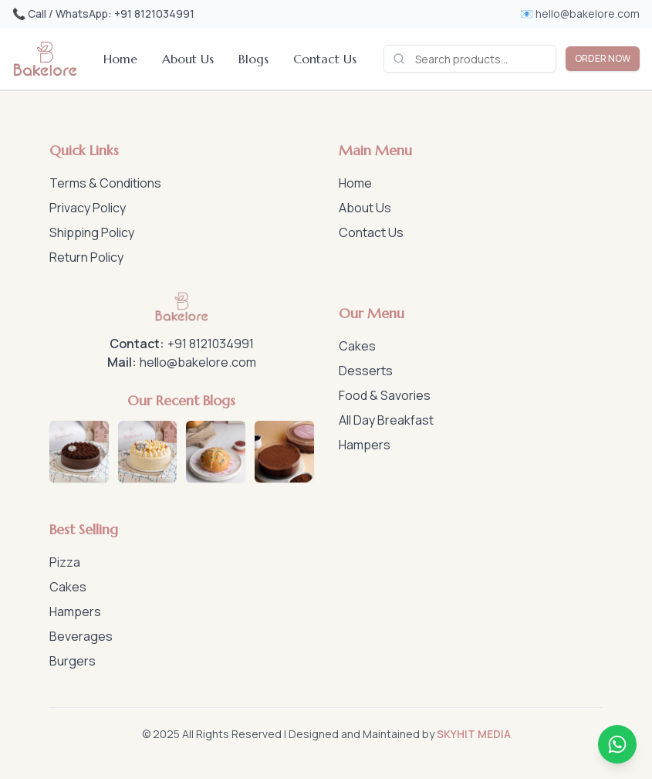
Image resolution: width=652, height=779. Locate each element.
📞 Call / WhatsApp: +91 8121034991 (103, 13)
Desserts (366, 370)
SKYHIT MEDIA (474, 734)
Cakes (357, 345)
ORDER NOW (602, 58)
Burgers (72, 660)
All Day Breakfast (386, 420)
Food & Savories (385, 395)
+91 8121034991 (210, 343)
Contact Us (324, 58)
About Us (188, 58)
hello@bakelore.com (198, 362)
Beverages (81, 636)
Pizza (64, 562)
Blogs (253, 58)
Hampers (364, 444)
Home (120, 58)
